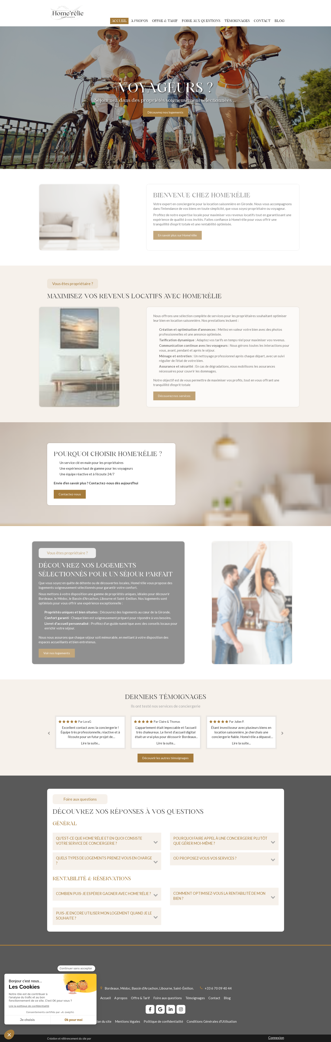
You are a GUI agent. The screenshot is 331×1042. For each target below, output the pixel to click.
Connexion (276, 1038)
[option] (165, 97)
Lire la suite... (90, 743)
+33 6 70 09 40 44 (218, 988)
